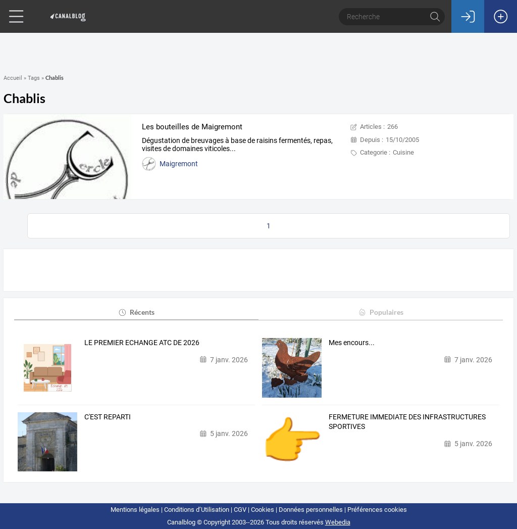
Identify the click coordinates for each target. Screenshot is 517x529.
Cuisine (403, 152)
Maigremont (179, 164)
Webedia (337, 522)
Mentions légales (135, 509)
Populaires (380, 312)
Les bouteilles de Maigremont (192, 126)
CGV (240, 509)
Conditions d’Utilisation (196, 509)
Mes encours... (352, 343)
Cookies (262, 509)
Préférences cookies (377, 509)
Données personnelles (311, 509)
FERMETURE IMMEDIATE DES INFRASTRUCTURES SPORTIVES (407, 422)
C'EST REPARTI (107, 417)
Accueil (13, 78)
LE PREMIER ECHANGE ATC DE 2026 (141, 343)
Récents (136, 312)
